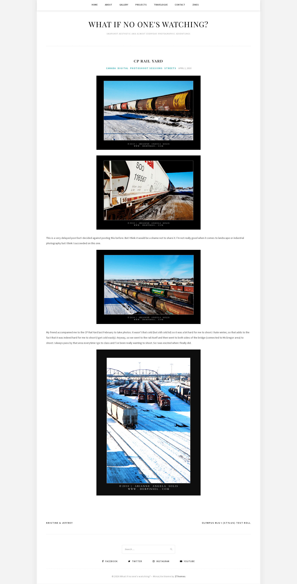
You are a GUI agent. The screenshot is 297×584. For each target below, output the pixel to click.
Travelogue (161, 4)
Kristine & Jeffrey (59, 523)
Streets (170, 68)
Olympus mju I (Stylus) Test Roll (226, 523)
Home (95, 4)
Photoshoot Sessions (146, 68)
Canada (111, 68)
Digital (123, 68)
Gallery (124, 4)
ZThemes (180, 576)
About (108, 4)
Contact (180, 4)
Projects (141, 4)
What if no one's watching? (148, 24)
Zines (195, 4)
